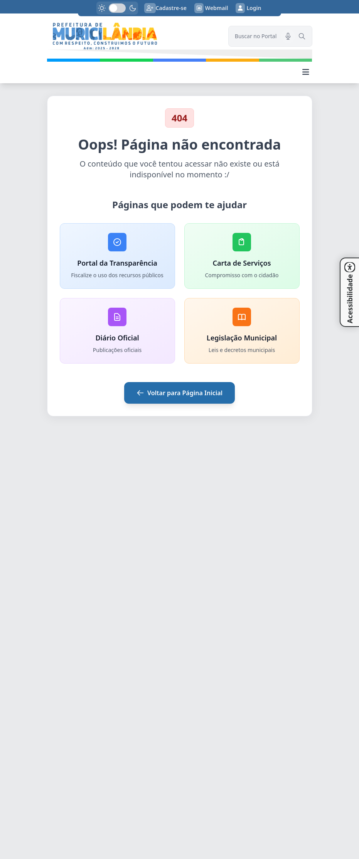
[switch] (117, 8)
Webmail (211, 8)
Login (248, 8)
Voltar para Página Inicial (179, 393)
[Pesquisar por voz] (288, 36)
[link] (133, 36)
